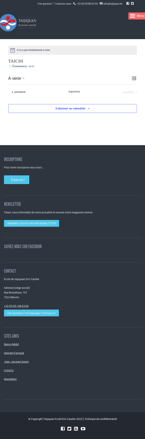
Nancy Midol (11, 344)
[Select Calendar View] (134, 78)
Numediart (10, 379)
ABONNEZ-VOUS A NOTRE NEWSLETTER (31, 223)
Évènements (18, 66)
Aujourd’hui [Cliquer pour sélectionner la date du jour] (74, 91)
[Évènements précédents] (19, 92)
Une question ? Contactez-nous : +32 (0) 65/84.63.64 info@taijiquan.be (80, 3)
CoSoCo (9, 370)
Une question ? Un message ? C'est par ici (31, 313)
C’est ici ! (16, 179)
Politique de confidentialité (101, 419)
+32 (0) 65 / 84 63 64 (16, 306)
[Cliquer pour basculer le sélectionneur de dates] (16, 78)
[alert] (33, 50)
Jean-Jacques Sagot (16, 361)
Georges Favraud (14, 353)
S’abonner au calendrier (70, 108)
